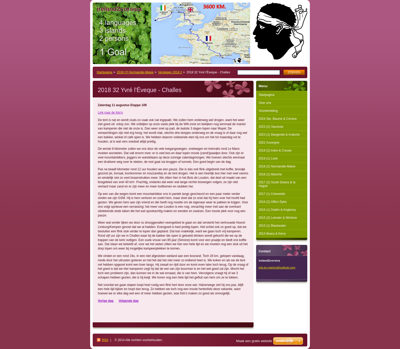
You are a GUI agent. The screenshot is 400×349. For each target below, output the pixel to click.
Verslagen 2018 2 (170, 72)
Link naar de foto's (110, 112)
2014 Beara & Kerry (272, 233)
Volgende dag (129, 301)
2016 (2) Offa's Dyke (273, 202)
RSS (105, 340)
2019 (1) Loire (268, 158)
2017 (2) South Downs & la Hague (277, 184)
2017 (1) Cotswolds (272, 194)
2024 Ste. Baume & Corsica (278, 119)
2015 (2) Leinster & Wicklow (278, 218)
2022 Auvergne (269, 142)
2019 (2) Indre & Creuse (275, 150)
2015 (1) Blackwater (272, 225)
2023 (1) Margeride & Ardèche (279, 134)
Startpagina (104, 72)
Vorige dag (105, 301)
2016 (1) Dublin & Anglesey (277, 210)
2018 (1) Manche (270, 174)
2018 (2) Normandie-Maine (135, 72)
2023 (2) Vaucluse (271, 126)
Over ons (265, 103)
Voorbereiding (268, 111)
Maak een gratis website (254, 341)
